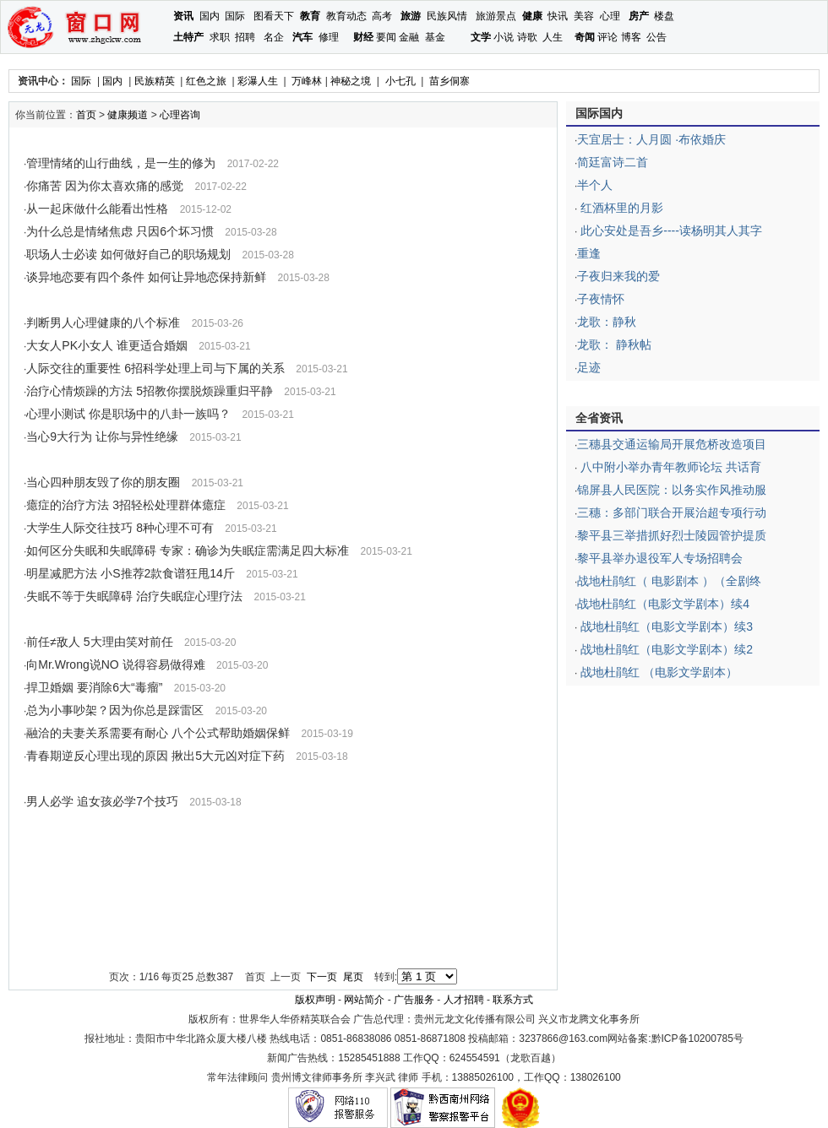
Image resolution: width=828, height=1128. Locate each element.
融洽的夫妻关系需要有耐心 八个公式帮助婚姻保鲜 (158, 733)
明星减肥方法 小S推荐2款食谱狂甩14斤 (130, 573)
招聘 (245, 37)
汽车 (302, 37)
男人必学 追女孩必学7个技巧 (102, 801)
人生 (552, 37)
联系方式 (513, 1000)
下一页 (322, 977)
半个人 (595, 185)
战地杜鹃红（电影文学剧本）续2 (665, 649)
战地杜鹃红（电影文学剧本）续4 (663, 603)
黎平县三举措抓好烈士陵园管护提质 (671, 535)
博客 (631, 37)
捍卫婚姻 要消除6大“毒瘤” (94, 687)
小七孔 (400, 81)
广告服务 (414, 1000)
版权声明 (315, 1000)
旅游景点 (496, 16)
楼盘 (664, 16)
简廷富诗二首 (612, 162)
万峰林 (306, 81)
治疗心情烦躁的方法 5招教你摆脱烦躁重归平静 (149, 391)
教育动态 (346, 16)
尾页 (353, 977)
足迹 (589, 367)
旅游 (410, 16)
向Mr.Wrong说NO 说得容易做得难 (115, 664)
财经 (363, 37)
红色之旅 (206, 81)
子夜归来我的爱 (618, 276)
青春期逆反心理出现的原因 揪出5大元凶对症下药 (155, 755)
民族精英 (154, 81)
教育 (310, 16)
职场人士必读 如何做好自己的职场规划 (128, 254)
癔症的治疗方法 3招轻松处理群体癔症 (126, 505)
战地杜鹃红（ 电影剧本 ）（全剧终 (669, 581)
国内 (209, 16)
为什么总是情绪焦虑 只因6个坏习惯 (120, 231)
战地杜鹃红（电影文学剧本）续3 (665, 626)
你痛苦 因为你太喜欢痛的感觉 (104, 186)
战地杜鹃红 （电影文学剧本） (657, 672)
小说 (503, 37)
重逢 (589, 253)
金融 (409, 37)
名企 (274, 37)
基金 (435, 37)
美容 (584, 16)
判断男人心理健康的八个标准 (103, 322)
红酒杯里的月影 (620, 207)
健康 (532, 16)
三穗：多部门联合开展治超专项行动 (671, 512)
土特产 (188, 37)
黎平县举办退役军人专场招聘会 (660, 558)
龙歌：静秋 (606, 321)
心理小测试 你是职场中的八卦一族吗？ (128, 413)
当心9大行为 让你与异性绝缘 (102, 436)
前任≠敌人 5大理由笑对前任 (99, 641)
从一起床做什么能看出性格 (97, 208)
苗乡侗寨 (449, 81)
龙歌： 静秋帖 (614, 344)
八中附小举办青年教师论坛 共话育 (669, 467)
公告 (656, 37)
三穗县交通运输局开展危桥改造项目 (671, 444)
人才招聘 (464, 1000)
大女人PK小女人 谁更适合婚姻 (107, 345)
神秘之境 (350, 81)
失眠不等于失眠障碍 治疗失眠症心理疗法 (134, 596)
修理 (329, 37)
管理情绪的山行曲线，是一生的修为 (120, 163)
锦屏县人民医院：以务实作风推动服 (671, 489)
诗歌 (527, 37)
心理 (610, 16)
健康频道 (127, 115)
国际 (235, 16)
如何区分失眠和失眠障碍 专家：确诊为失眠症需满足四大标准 (187, 550)
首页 (86, 115)
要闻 (386, 37)
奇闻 (585, 37)
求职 (220, 37)
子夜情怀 (600, 299)
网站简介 (364, 1000)
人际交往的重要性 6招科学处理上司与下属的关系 (155, 368)
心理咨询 (180, 115)
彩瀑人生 (257, 81)
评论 (607, 37)
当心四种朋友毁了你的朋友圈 (103, 482)
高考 (382, 16)
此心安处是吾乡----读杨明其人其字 (669, 230)
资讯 (183, 16)
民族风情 (447, 16)
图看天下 (273, 16)
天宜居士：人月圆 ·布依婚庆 (651, 139)
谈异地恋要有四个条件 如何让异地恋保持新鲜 (146, 277)
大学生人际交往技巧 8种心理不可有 (120, 527)
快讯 (557, 16)
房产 (639, 16)
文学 (481, 37)
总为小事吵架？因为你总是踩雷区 (115, 710)
